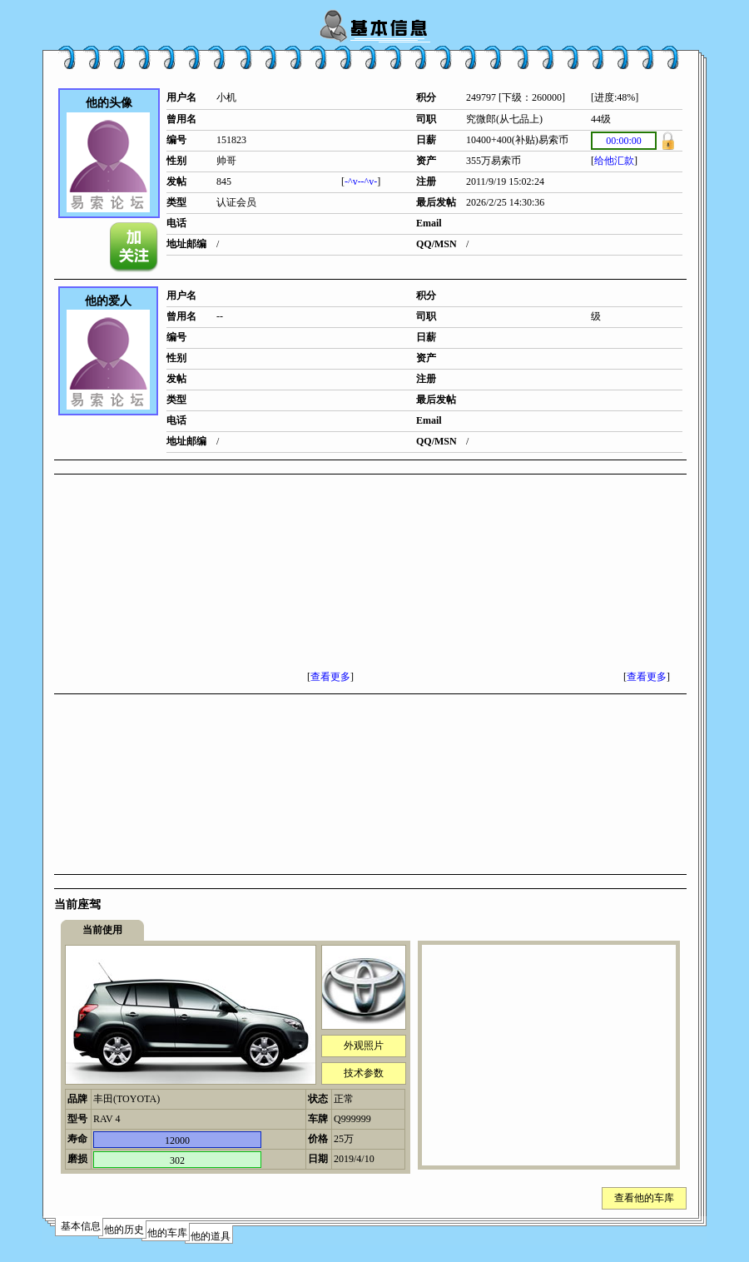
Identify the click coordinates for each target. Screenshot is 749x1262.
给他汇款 (614, 160)
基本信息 (81, 1226)
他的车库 (167, 1233)
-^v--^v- (361, 181)
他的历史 (124, 1229)
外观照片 (364, 1045)
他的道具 (211, 1236)
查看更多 (330, 677)
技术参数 (364, 1073)
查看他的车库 (644, 1198)
